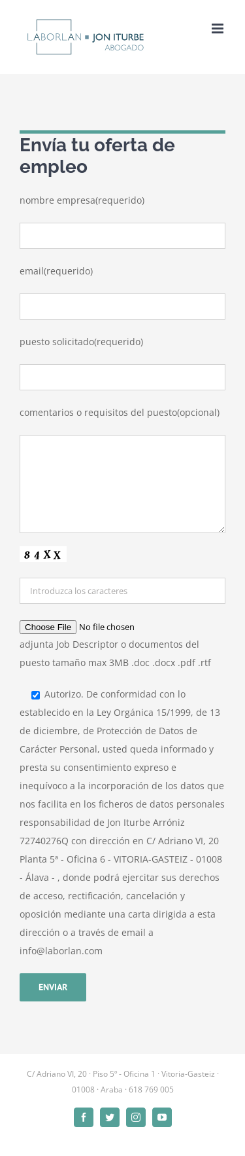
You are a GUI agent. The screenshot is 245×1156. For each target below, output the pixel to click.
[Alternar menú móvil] (218, 28)
